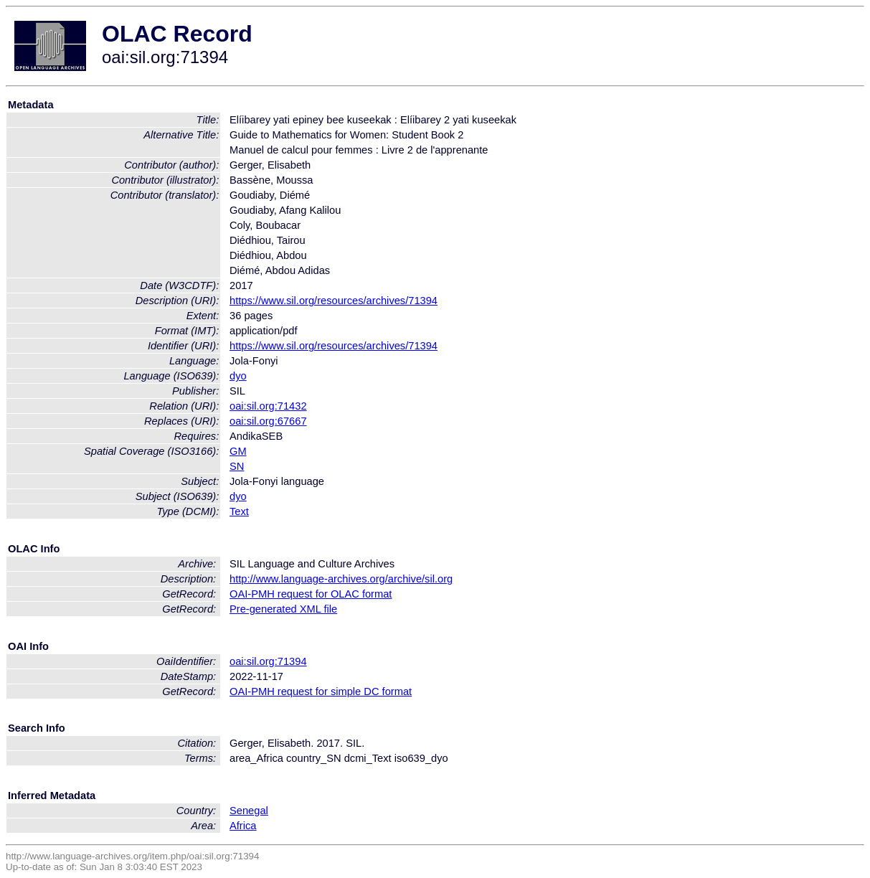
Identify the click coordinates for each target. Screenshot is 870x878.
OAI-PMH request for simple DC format (321, 691)
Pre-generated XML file (283, 609)
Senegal (249, 810)
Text (239, 511)
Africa (243, 825)
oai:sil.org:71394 (268, 661)
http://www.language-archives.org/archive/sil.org (341, 579)
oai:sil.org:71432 (268, 406)
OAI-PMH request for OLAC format (311, 594)
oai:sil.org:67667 (268, 421)
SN (237, 466)
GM (238, 451)
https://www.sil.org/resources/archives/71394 (334, 300)
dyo (238, 376)
